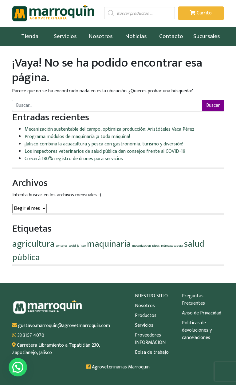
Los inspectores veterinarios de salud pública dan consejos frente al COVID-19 (105, 151)
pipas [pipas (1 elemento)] (156, 245)
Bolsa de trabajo (152, 352)
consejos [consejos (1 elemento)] (62, 245)
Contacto (171, 36)
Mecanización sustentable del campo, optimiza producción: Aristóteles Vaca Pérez (110, 129)
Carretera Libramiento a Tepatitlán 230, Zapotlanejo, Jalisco (56, 349)
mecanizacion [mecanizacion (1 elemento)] (141, 245)
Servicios (65, 36)
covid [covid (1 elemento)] (72, 245)
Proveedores (148, 335)
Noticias (136, 36)
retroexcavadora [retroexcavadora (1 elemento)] (172, 245)
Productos (145, 315)
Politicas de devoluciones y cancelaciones (197, 330)
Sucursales (206, 36)
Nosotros (100, 36)
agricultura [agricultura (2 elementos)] (33, 244)
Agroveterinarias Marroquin (118, 367)
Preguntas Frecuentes (193, 299)
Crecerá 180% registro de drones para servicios (74, 159)
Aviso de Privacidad (201, 313)
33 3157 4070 (28, 335)
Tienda (29, 36)
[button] (18, 367)
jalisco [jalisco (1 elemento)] (81, 245)
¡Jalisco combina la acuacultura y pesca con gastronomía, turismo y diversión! (104, 144)
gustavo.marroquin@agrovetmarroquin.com (61, 325)
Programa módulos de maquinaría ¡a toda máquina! (77, 137)
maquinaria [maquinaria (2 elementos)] (109, 244)
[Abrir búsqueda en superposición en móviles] (139, 13)
